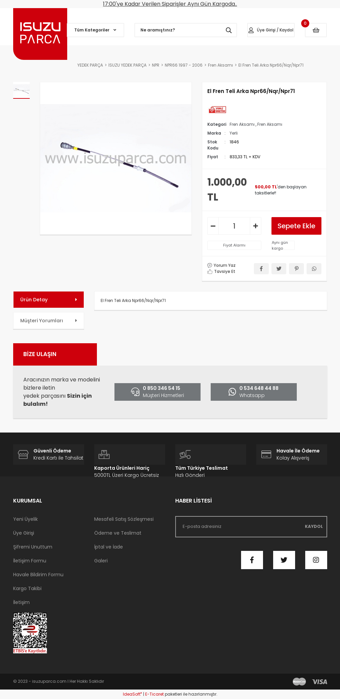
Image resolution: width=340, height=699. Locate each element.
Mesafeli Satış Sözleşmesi (124, 519)
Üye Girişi (23, 533)
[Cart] (316, 30)
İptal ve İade (108, 546)
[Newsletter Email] (251, 526)
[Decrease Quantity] (213, 225)
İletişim (21, 602)
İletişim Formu (29, 560)
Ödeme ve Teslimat (117, 533)
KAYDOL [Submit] (314, 526)
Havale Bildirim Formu (38, 574)
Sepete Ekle (296, 226)
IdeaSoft (132, 694)
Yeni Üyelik (25, 519)
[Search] (185, 30)
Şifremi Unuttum (32, 546)
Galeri (101, 560)
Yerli (234, 133)
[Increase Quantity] (255, 225)
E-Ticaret (154, 694)
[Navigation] (95, 30)
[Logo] (40, 34)
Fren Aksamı (242, 124)
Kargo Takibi (27, 588)
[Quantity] (234, 225)
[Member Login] (271, 30)
